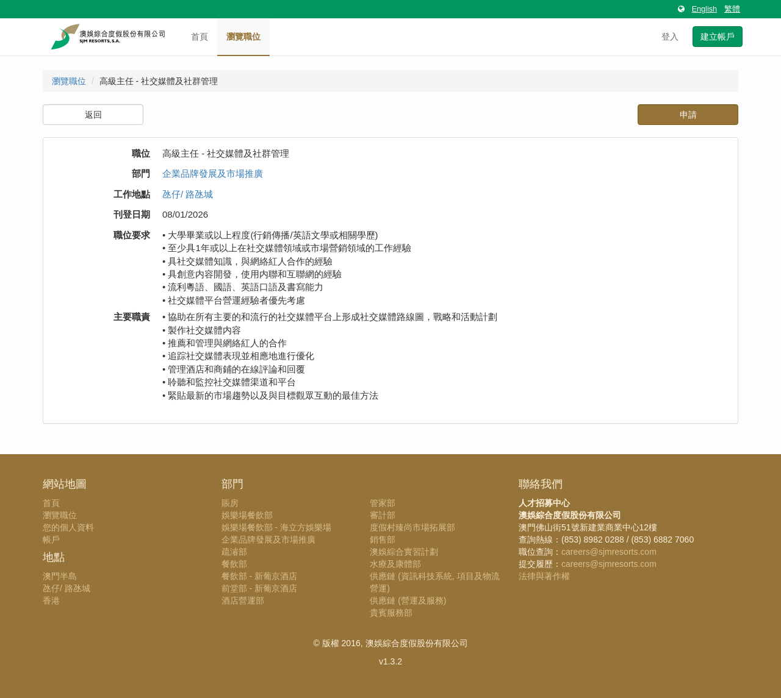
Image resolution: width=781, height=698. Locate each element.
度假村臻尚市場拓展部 (412, 527)
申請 (688, 114)
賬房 (230, 503)
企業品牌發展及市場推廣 (212, 173)
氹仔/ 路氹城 (187, 194)
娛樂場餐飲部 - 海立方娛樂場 (276, 527)
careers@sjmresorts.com (609, 552)
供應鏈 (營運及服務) (408, 600)
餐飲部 (234, 564)
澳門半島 (60, 576)
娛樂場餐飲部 (247, 515)
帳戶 (51, 539)
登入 (669, 36)
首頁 (199, 36)
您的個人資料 (68, 527)
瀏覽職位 (243, 36)
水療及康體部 (395, 564)
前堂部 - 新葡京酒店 (259, 588)
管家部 (382, 503)
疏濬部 (234, 552)
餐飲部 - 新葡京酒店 (259, 576)
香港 (51, 600)
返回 (93, 114)
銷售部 (382, 539)
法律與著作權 (544, 576)
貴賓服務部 (391, 613)
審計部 (382, 515)
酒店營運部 (242, 600)
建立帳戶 (717, 36)
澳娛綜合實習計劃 (404, 552)
